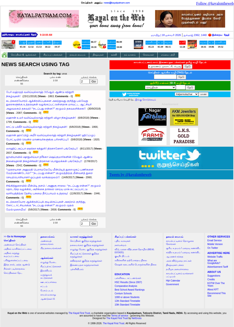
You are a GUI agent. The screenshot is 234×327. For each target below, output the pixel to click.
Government (172, 284)
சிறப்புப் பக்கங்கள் (53, 54)
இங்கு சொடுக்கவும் (145, 99)
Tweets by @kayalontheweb (130, 175)
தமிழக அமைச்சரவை (177, 269)
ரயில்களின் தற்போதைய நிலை (131, 260)
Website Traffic (215, 257)
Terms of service (119, 315)
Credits (211, 279)
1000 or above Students (127, 297)
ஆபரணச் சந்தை (175, 256)
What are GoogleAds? (213, 261)
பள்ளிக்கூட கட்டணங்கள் (128, 278)
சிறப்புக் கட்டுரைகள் (50, 266)
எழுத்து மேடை (48, 262)
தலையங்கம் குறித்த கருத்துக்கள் (87, 245)
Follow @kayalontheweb (215, 3)
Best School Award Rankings (130, 289)
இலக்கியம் (46, 270)
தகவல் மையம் (77, 54)
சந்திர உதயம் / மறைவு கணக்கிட (183, 252)
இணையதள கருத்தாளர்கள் (84, 265)
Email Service (214, 240)
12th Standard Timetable (127, 301)
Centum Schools (123, 293)
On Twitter (212, 248)
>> (15, 236)
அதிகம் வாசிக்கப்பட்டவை (18, 249)
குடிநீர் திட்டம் (122, 256)
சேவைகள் (148, 54)
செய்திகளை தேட (13, 273)
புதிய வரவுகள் (122, 241)
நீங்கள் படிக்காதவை (14, 268)
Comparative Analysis (126, 286)
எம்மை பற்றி (168, 54)
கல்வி (114, 54)
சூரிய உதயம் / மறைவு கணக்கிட (183, 248)
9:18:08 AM (46, 35)
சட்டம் (43, 286)
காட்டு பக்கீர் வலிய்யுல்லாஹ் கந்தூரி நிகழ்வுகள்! (36, 126)
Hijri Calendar (173, 280)
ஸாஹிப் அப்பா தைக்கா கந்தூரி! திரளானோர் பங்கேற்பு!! (42, 148)
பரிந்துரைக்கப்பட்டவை (16, 260)
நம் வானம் (130, 54)
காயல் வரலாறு (48, 294)
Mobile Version (215, 244)
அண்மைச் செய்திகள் (15, 244)
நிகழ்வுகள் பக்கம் (175, 265)
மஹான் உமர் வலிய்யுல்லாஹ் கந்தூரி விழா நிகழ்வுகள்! (41, 117)
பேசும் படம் (46, 290)
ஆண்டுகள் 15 (47, 299)
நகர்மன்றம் (120, 245)
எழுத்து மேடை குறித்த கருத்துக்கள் (88, 249)
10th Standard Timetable (127, 304)
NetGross (137, 318)
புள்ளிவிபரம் (77, 269)
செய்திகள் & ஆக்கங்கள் (23, 54)
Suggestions (213, 275)
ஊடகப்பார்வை (48, 282)
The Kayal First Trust (79, 313)
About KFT (213, 289)
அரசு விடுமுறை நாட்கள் (178, 260)
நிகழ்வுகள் (98, 54)
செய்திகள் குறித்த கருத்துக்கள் (86, 241)
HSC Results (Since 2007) (128, 282)
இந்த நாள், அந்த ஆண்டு (17, 264)
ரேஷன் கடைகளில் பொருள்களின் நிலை (135, 264)
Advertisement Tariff (217, 267)
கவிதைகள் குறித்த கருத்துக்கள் (86, 260)
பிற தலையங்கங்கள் (51, 248)
